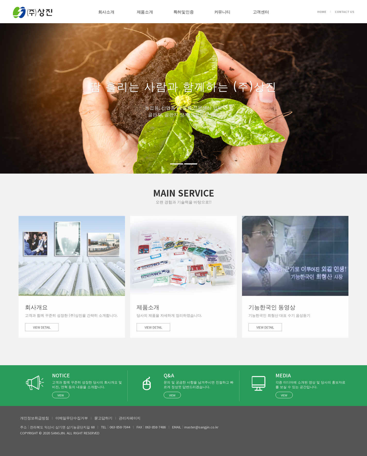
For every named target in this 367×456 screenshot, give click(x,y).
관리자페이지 (129, 417)
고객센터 (261, 12)
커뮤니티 (222, 12)
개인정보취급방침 (34, 417)
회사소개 (106, 12)
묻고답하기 (103, 417)
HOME (321, 12)
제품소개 (145, 12)
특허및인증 (183, 12)
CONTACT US (344, 12)
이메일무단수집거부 (71, 417)
